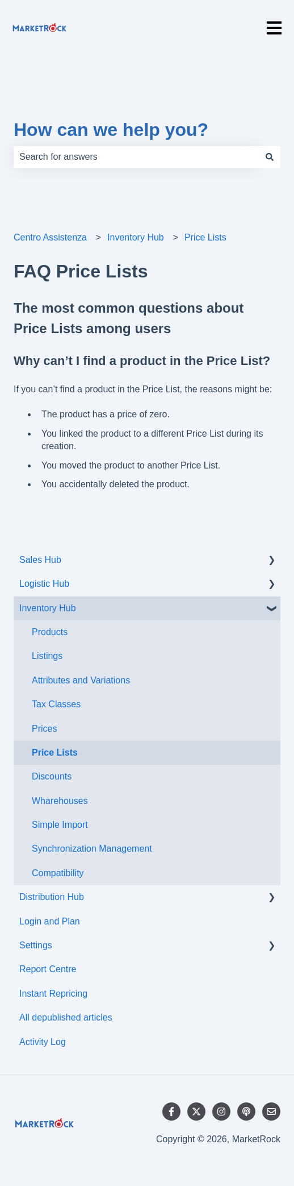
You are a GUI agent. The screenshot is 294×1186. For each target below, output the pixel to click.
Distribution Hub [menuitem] (51, 897)
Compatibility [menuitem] (58, 873)
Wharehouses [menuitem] (60, 801)
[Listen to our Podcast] (246, 1111)
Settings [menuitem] (35, 945)
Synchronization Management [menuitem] (92, 848)
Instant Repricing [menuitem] (53, 993)
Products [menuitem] (50, 632)
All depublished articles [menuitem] (65, 1017)
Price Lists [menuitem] (55, 752)
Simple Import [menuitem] (60, 825)
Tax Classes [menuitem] (56, 704)
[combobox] (136, 157)
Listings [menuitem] (47, 656)
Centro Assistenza (50, 237)
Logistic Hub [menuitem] (44, 583)
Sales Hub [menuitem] (40, 560)
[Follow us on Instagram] (221, 1111)
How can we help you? (111, 129)
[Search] (269, 157)
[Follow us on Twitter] (196, 1111)
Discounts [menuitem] (52, 776)
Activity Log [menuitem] (42, 1042)
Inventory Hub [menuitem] (47, 608)
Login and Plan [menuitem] (49, 921)
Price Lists (205, 237)
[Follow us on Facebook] (171, 1111)
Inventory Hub (135, 237)
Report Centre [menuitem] (48, 969)
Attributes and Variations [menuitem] (81, 680)
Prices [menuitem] (44, 728)
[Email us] (271, 1111)
